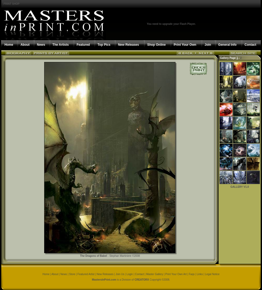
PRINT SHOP (11, 3)
